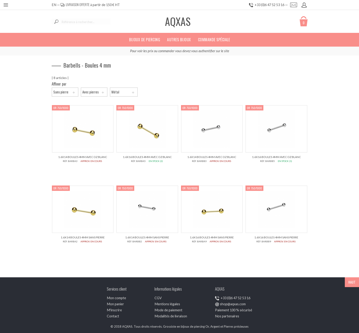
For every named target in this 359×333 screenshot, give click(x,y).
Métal (123, 92)
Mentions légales (167, 304)
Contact (113, 316)
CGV (158, 298)
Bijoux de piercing (144, 39)
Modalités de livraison (170, 316)
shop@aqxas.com (233, 304)
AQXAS (178, 21)
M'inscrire (114, 310)
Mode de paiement (168, 310)
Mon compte (116, 298)
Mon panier (115, 304)
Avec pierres (94, 92)
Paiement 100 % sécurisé (233, 310)
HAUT (352, 282)
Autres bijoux (179, 39)
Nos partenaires (227, 316)
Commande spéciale (214, 39)
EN (54, 5)
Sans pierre (65, 92)
